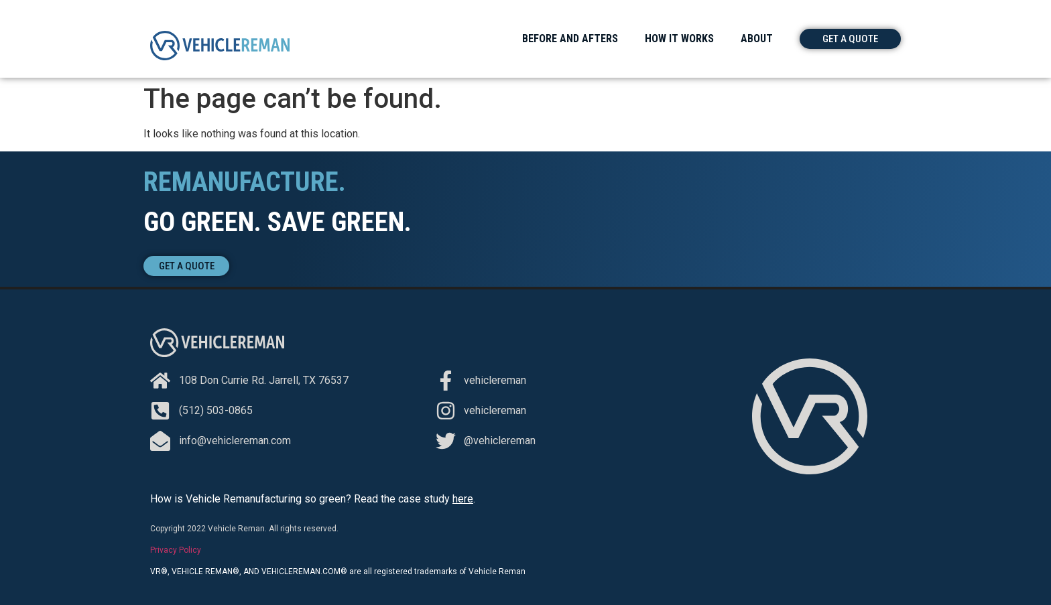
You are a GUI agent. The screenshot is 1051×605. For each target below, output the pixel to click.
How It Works (679, 38)
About (757, 38)
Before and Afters (570, 38)
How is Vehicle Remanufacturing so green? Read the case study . (312, 498)
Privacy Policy (175, 550)
